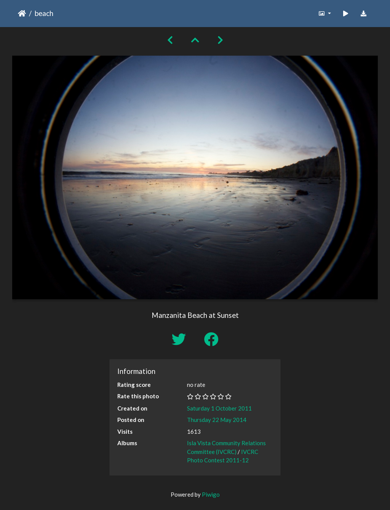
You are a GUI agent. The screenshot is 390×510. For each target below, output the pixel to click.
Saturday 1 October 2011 (219, 408)
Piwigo (211, 494)
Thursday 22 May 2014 (216, 419)
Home (22, 13)
